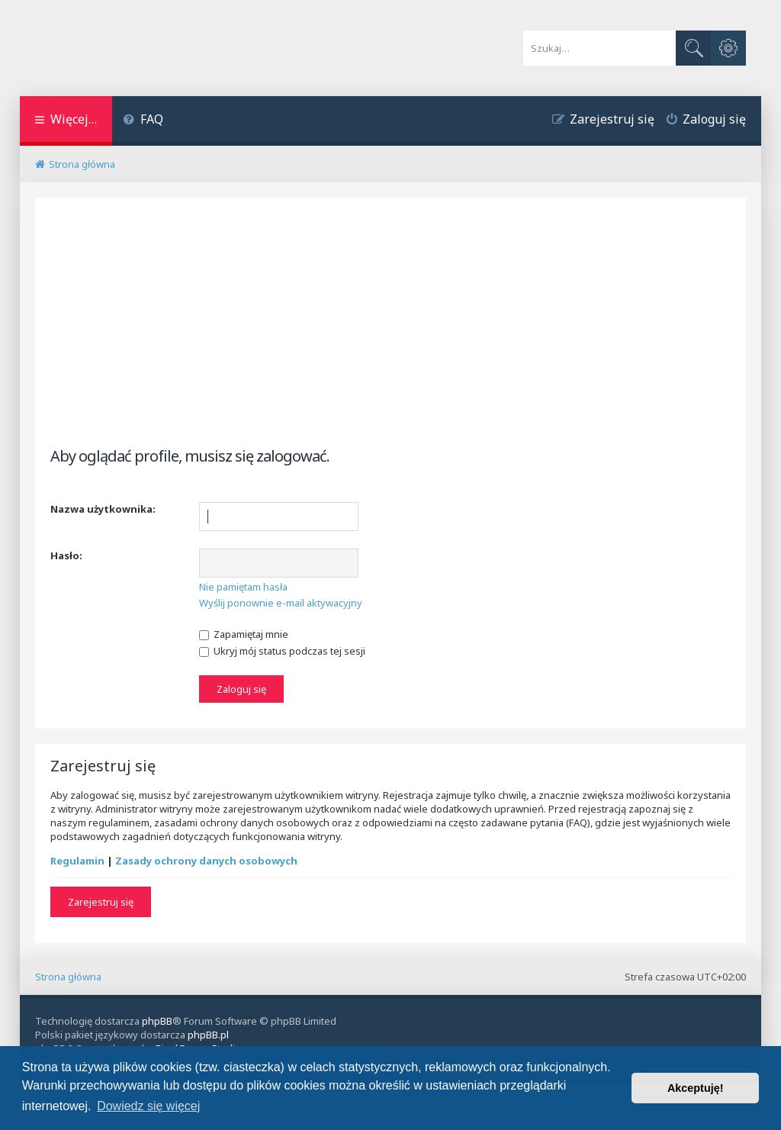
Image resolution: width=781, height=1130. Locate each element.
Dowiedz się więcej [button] (148, 1105)
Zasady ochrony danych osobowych (206, 861)
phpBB (157, 1021)
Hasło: (66, 555)
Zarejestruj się (100, 902)
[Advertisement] (390, 335)
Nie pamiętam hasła (243, 587)
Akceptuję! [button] (695, 1088)
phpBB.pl (208, 1034)
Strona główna (68, 977)
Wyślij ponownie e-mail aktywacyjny (280, 603)
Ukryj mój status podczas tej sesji (282, 651)
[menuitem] (143, 121)
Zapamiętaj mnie (243, 634)
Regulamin (77, 861)
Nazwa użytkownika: (103, 509)
